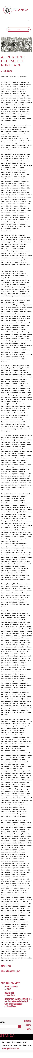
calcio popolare (10, 971)
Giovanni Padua (11, 1006)
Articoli (3, 966)
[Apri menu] (28, 20)
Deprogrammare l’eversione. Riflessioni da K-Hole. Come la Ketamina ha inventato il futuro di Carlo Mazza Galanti (18, 1001)
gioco (18, 971)
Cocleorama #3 (9, 992)
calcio (2, 971)
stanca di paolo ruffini (11, 986)
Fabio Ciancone (7, 71)
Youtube (28, 1025)
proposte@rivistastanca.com (10, 1048)
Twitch (28, 1029)
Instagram (27, 1021)
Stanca (21, 10)
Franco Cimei (11, 995)
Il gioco (9, 966)
